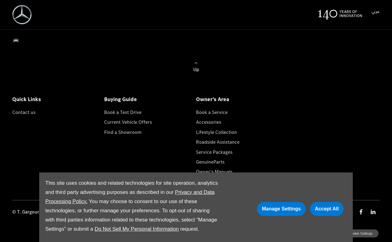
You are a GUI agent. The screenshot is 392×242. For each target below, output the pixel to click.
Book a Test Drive (122, 112)
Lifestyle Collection (216, 132)
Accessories (208, 122)
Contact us (24, 112)
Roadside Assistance (217, 142)
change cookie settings (354, 233)
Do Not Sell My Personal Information (137, 229)
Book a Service (212, 112)
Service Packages (214, 152)
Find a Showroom (122, 132)
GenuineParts (210, 162)
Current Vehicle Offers (128, 122)
